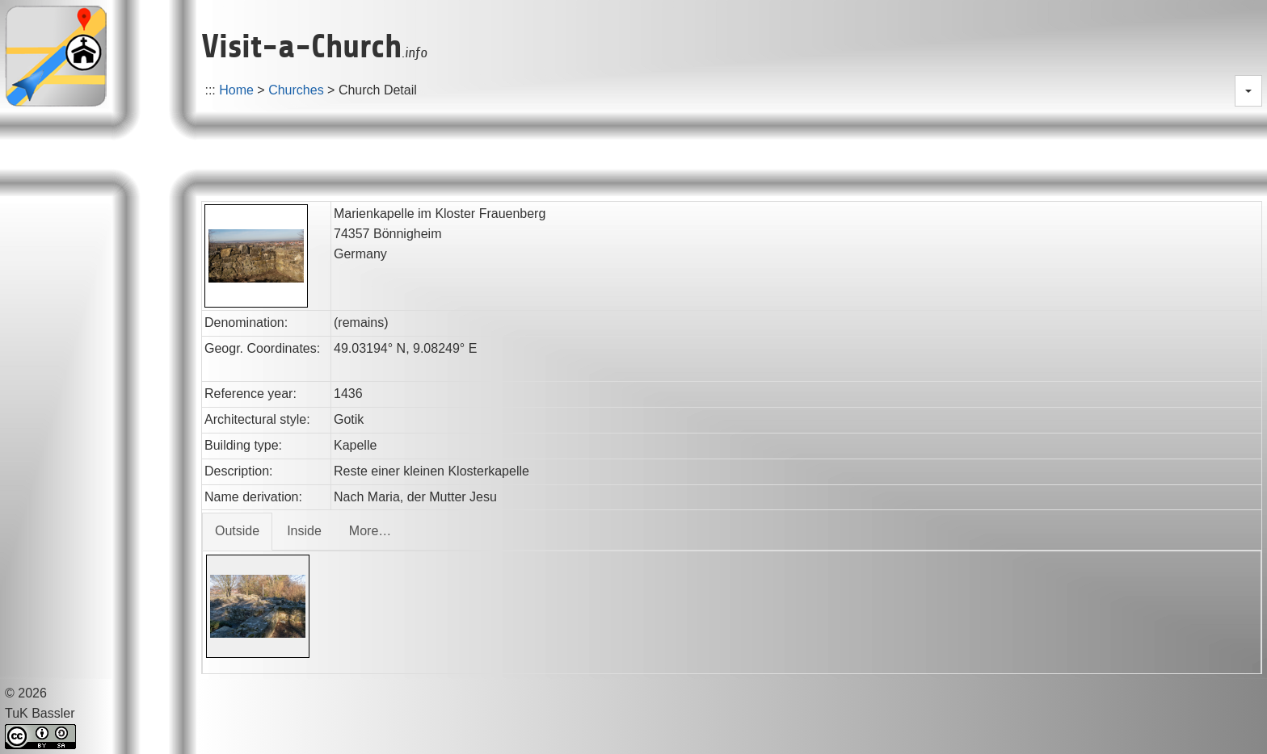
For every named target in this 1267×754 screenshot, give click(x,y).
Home (236, 90)
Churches (295, 90)
